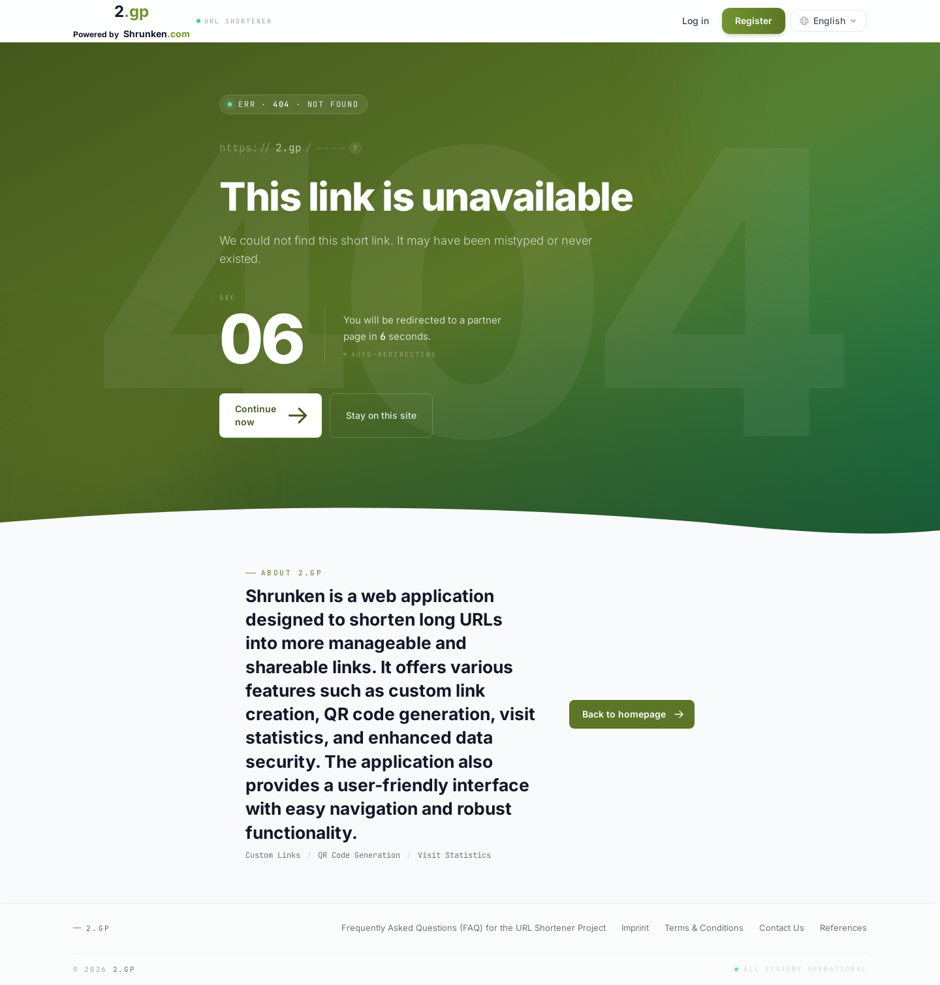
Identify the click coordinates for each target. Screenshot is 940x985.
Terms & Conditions (704, 927)
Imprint (635, 927)
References (843, 927)
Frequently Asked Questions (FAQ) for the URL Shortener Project (473, 927)
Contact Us (781, 927)
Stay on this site (381, 415)
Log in (695, 20)
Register (753, 20)
